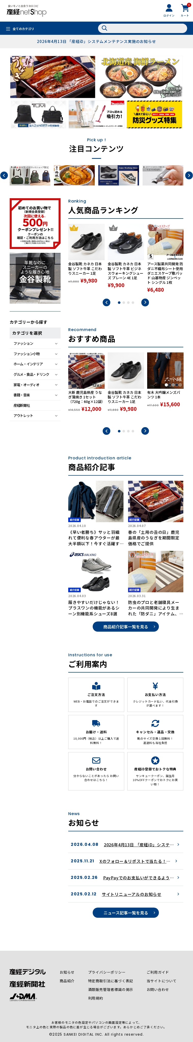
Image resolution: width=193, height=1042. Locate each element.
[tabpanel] (86, 258)
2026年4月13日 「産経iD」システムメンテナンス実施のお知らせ (96, 41)
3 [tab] (128, 302)
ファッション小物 (26, 353)
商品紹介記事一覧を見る (125, 627)
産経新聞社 (21, 405)
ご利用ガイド (158, 972)
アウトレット (23, 415)
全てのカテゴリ (23, 28)
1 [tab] (119, 302)
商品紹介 (67, 980)
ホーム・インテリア (28, 363)
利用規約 (95, 998)
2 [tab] (123, 302)
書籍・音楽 (21, 394)
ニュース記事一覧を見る (126, 913)
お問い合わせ (158, 989)
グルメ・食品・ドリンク (31, 374)
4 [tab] (133, 302)
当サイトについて (162, 980)
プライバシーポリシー (107, 972)
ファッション (23, 343)
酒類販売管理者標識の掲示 (110, 989)
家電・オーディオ (26, 384)
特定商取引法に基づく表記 (110, 980)
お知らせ (67, 972)
